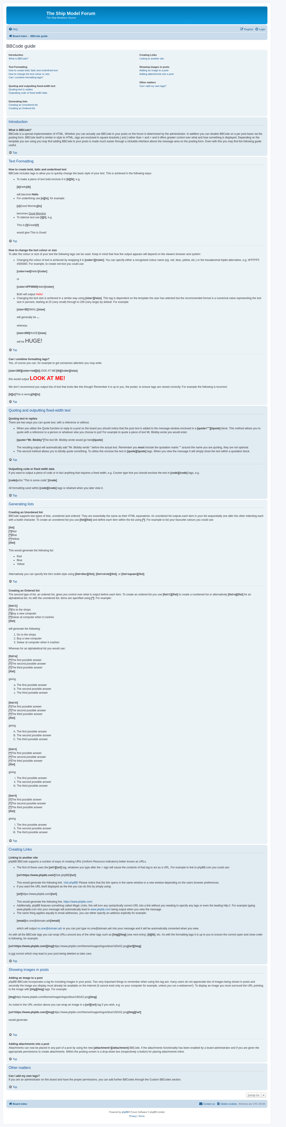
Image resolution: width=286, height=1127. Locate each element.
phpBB (125, 1112)
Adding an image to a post (153, 70)
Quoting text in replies (21, 89)
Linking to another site (151, 58)
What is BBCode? (18, 58)
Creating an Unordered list (23, 104)
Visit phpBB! (70, 882)
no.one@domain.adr (49, 928)
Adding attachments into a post (156, 74)
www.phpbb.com (101, 909)
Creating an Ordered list (22, 108)
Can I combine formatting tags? (26, 77)
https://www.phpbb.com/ (77, 901)
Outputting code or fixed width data (28, 92)
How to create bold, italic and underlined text (33, 70)
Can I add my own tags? (152, 86)
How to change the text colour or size (29, 74)
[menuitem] (13, 29)
